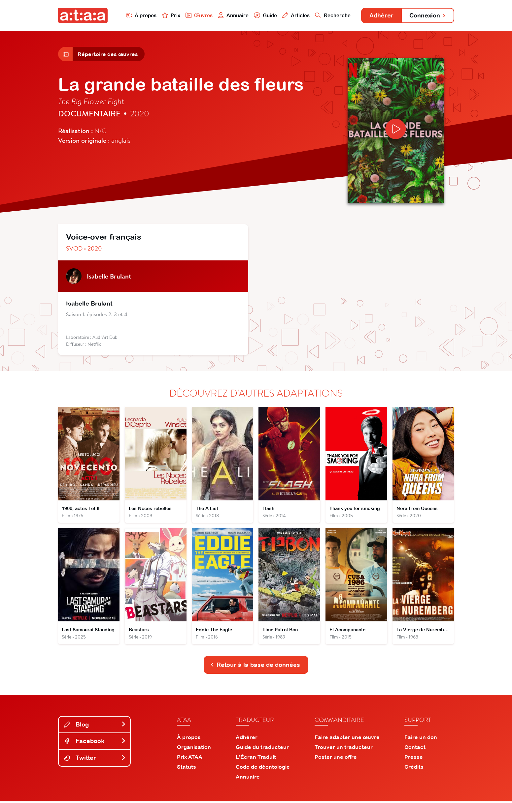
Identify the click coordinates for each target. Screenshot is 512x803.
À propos (137, 15)
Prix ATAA (189, 758)
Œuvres (195, 15)
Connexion (426, 15)
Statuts (186, 768)
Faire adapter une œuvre (347, 739)
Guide (262, 15)
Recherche (330, 15)
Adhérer (379, 15)
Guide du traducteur (262, 749)
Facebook (95, 742)
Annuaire (230, 15)
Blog (95, 726)
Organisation (194, 749)
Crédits (414, 768)
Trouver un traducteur (344, 749)
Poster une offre (336, 758)
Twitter (95, 759)
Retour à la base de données (255, 666)
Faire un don (420, 739)
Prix (167, 15)
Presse (413, 758)
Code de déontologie (263, 768)
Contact (415, 749)
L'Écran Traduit (256, 758)
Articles (293, 15)
